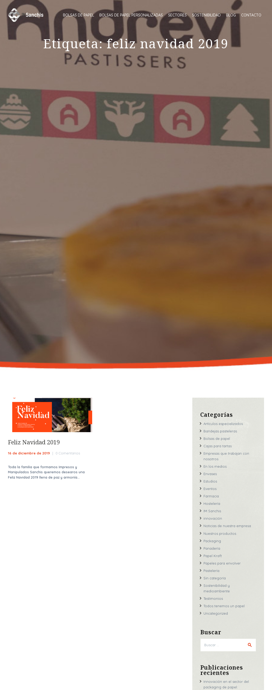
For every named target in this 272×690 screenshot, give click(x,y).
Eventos (209, 489)
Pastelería (211, 571)
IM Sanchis (212, 511)
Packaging (212, 541)
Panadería (211, 548)
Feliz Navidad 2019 (34, 442)
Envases (210, 474)
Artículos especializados (223, 424)
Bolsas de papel (216, 438)
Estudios (210, 481)
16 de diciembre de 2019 (29, 453)
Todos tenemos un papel (224, 606)
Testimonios (213, 598)
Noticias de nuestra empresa (227, 526)
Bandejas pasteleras (220, 431)
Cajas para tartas (217, 446)
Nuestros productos (219, 533)
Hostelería (211, 503)
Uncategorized (215, 613)
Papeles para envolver (222, 563)
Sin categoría (214, 578)
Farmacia (211, 496)
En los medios (215, 466)
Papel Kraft (212, 556)
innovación (212, 518)
